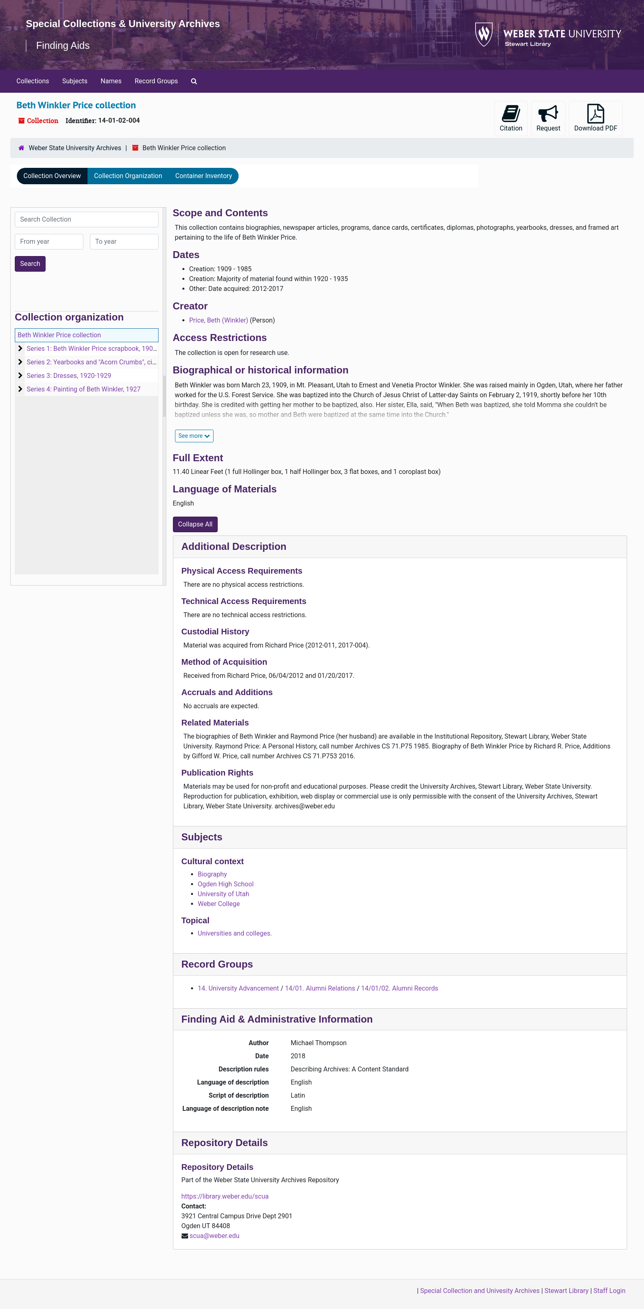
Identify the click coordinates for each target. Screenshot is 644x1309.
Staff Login (609, 1291)
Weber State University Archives (75, 148)
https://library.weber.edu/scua (225, 1196)
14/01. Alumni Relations (320, 988)
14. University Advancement (238, 988)
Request (548, 118)
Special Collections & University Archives (123, 23)
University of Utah (223, 894)
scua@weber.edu (214, 1236)
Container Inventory (203, 176)
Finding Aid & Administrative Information (277, 1019)
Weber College (219, 904)
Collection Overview (52, 176)
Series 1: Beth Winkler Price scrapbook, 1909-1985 (100, 348)
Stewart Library (567, 1291)
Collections (32, 81)
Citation (511, 118)
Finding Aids (63, 45)
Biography (212, 874)
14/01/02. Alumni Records (399, 988)
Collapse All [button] (195, 524)
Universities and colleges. (235, 933)
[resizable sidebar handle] (164, 397)
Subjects (74, 81)
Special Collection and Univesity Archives (480, 1291)
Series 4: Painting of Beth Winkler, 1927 (83, 389)
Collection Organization (128, 176)
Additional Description (234, 546)
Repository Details (225, 1142)
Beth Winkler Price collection (59, 335)
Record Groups (156, 81)
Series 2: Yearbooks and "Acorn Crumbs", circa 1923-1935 (110, 362)
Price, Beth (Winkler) (218, 320)
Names (111, 81)
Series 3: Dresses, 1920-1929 (69, 376)
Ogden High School (226, 884)
